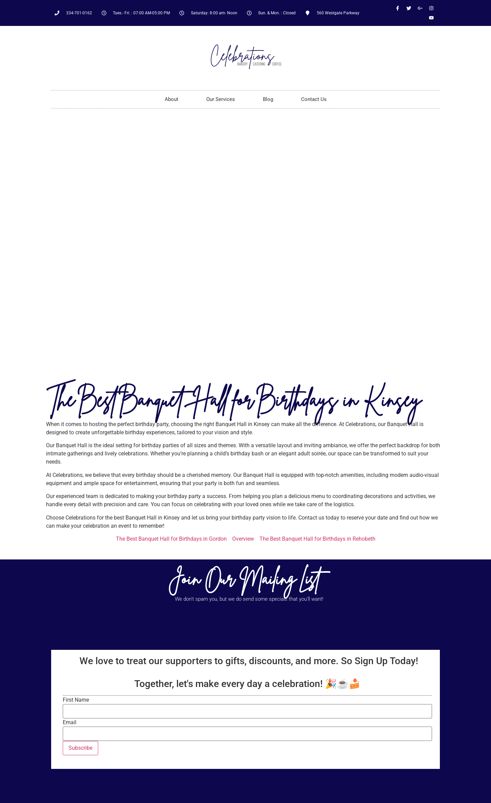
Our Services (220, 99)
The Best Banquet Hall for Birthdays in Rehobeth (317, 539)
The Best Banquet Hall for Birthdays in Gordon (171, 539)
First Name (76, 700)
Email (69, 722)
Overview (243, 539)
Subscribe (80, 748)
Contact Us (314, 99)
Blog (268, 99)
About (171, 99)
